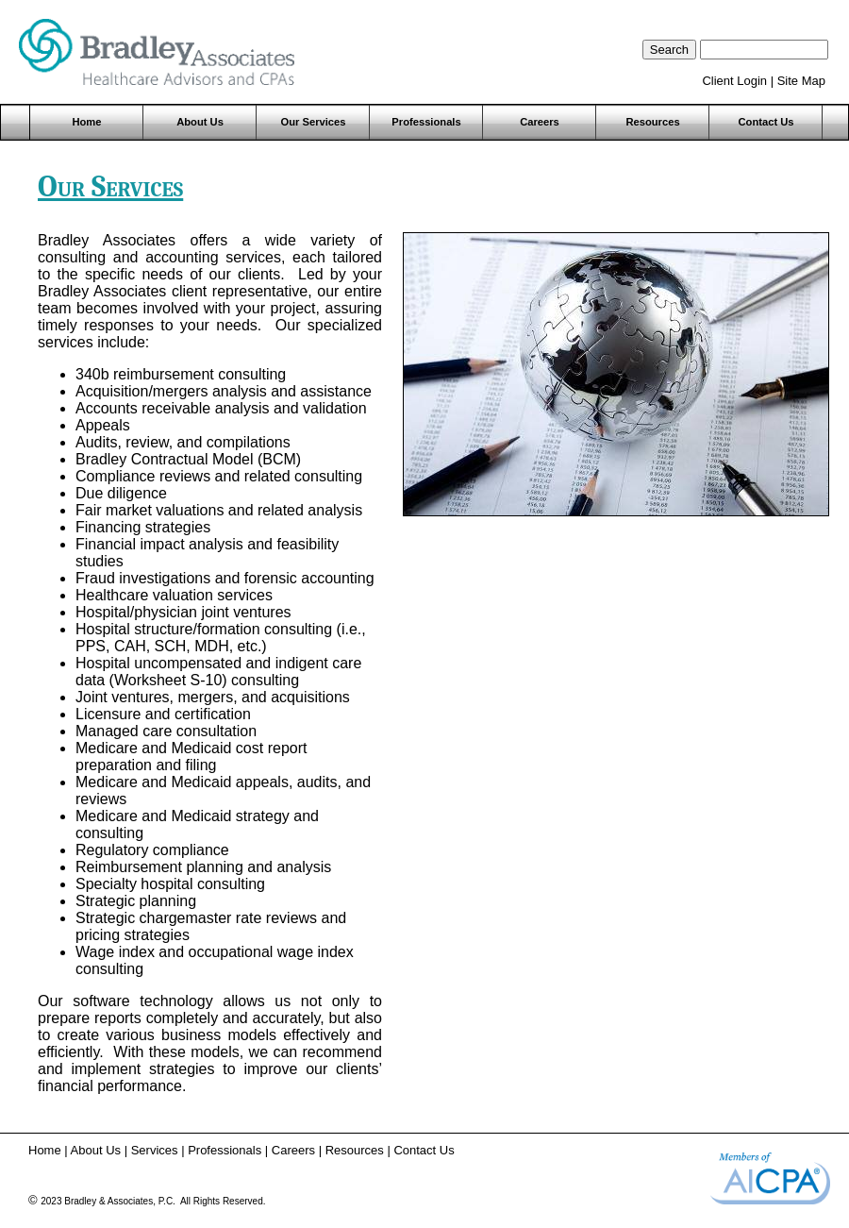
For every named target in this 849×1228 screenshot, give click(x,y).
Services (154, 1150)
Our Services (312, 121)
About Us (200, 121)
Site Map (801, 81)
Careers (539, 121)
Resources (652, 121)
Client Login (734, 81)
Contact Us (765, 121)
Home (86, 121)
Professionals (425, 121)
